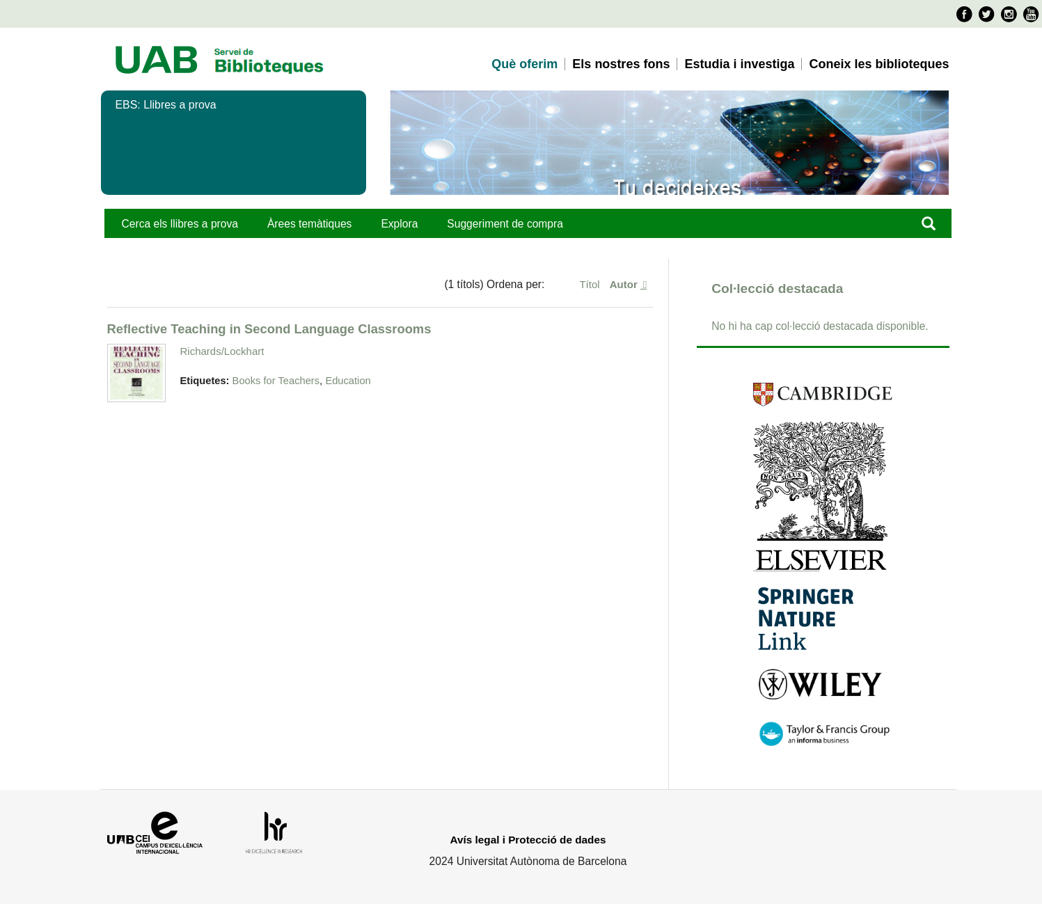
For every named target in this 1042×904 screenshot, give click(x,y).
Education (347, 380)
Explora (399, 224)
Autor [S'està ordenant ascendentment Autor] (625, 284)
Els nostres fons (621, 64)
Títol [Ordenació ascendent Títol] (590, 284)
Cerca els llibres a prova (180, 224)
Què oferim (524, 64)
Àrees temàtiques (309, 224)
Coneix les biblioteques (879, 64)
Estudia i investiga (739, 64)
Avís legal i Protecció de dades (528, 840)
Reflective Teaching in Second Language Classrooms (269, 329)
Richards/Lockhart (222, 351)
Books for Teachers (275, 380)
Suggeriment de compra (505, 224)
